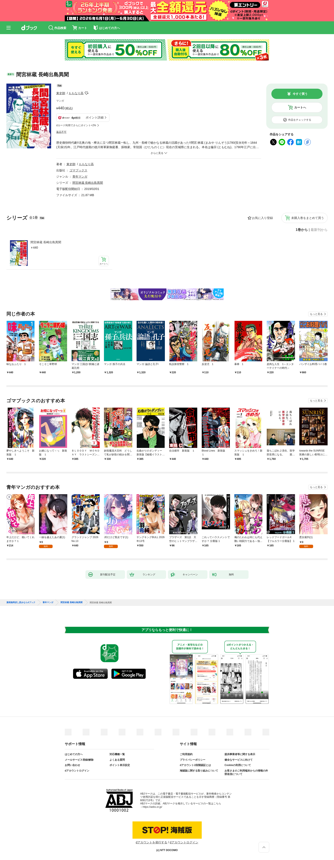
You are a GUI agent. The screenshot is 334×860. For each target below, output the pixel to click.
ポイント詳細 (95, 117)
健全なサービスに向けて (239, 759)
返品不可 (61, 131)
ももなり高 (76, 93)
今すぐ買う (300, 94)
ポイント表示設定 (119, 765)
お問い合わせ (72, 765)
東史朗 (60, 93)
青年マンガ (79, 176)
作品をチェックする (299, 119)
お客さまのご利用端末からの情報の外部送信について (246, 772)
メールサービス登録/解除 (79, 759)
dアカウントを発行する (151, 842)
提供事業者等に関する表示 (240, 754)
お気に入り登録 (262, 218)
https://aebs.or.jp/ (152, 806)
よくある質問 (117, 759)
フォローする (86, 93)
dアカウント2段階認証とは (195, 765)
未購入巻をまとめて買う (307, 218)
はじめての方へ (74, 754)
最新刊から (319, 230)
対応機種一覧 (117, 754)
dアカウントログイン (77, 770)
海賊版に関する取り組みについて (199, 770)
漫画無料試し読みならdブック (20, 602)
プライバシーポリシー (192, 759)
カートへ (300, 107)
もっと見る (316, 314)
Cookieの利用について (238, 765)
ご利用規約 (186, 754)
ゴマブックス (78, 170)
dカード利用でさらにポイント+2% (76, 125)
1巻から (302, 230)
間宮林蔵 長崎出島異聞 (45, 242)
